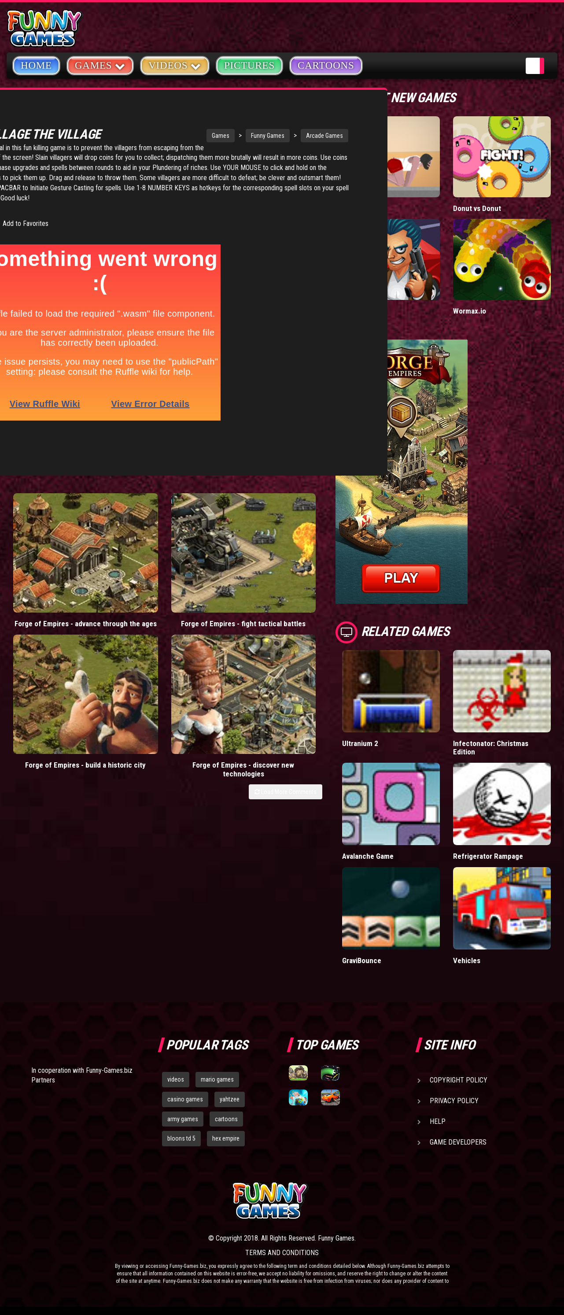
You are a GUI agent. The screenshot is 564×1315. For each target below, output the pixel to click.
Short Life (357, 208)
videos (175, 1079)
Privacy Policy (454, 1101)
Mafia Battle (361, 310)
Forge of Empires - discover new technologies (283, 568)
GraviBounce (362, 960)
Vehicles (467, 960)
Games (156, 135)
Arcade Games (259, 135)
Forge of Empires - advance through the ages (46, 568)
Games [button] (100, 65)
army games (182, 1119)
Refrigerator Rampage (487, 856)
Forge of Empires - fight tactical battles (125, 564)
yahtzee (230, 1099)
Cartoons (326, 65)
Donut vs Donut (477, 208)
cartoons (226, 1119)
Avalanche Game (368, 856)
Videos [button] (174, 65)
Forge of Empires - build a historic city (203, 564)
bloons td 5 (181, 1138)
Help (438, 1121)
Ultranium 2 (360, 743)
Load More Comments (285, 595)
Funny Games (203, 135)
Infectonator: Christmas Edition (491, 748)
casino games (185, 1099)
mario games (217, 1079)
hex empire (226, 1138)
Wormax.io (469, 310)
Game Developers (458, 1142)
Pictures (249, 65)
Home (36, 65)
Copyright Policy (458, 1080)
